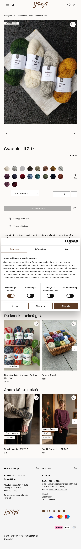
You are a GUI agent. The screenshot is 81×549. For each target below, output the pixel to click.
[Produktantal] (64, 194)
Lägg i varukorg (37, 208)
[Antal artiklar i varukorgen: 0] (74, 5)
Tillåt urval (40, 306)
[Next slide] (74, 133)
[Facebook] (43, 511)
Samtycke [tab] (14, 249)
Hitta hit (7, 498)
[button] (16, 133)
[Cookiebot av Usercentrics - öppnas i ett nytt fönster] (67, 241)
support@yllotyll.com (58, 490)
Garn (13, 16)
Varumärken (22, 16)
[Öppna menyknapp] (7, 5)
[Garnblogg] (48, 511)
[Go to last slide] (6, 133)
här (26, 495)
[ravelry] (59, 511)
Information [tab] (40, 249)
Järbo (31, 16)
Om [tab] (66, 249)
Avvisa (15, 306)
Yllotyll (7, 16)
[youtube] (64, 511)
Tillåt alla (66, 306)
